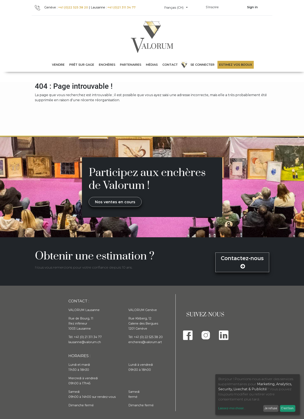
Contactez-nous (242, 262)
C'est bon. (287, 408)
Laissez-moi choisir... (232, 408)
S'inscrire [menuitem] (212, 7)
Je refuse (270, 408)
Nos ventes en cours (115, 202)
